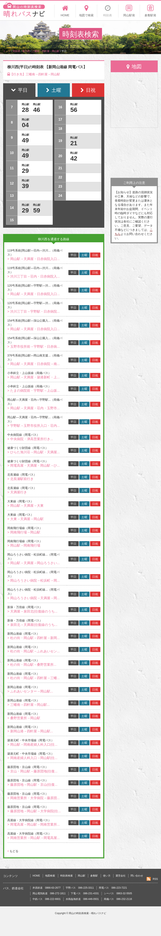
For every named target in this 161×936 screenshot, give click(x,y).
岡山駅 (81, 875)
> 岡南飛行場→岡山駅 (23, 532)
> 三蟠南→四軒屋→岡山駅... (28, 704)
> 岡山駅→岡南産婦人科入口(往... (32, 744)
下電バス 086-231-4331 (85, 893)
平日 (73, 255)
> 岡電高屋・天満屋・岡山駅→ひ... (33, 465)
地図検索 (50, 875)
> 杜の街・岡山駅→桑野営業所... (31, 664)
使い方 (107, 875)
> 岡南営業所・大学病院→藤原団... (33, 798)
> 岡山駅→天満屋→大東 (25, 505)
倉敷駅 (94, 875)
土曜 (84, 255)
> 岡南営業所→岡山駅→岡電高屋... (33, 838)
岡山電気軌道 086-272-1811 (49, 893)
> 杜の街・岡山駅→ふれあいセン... (33, 651)
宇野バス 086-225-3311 (80, 887)
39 (25, 185)
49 (25, 140)
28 (25, 109)
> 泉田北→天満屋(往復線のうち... (32, 625)
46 (36, 109)
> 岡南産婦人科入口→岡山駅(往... (32, 758)
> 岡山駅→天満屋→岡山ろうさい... (33, 563)
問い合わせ (137, 875)
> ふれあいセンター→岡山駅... (30, 691)
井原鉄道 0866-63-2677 (47, 887)
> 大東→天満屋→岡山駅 (25, 519)
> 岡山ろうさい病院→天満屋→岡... (33, 598)
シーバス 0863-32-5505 (118, 893)
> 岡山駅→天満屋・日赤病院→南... (33, 364)
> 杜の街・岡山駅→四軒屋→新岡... (33, 638)
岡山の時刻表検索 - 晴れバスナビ (87, 913)
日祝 (95, 255)
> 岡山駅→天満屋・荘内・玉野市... (33, 408)
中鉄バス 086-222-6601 (47, 899)
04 (25, 124)
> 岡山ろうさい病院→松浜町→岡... (33, 580)
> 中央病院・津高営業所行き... (30, 439)
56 (73, 109)
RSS (155, 879)
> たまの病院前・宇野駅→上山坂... (33, 390)
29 (25, 170)
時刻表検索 (66, 875)
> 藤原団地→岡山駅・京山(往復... (32, 784)
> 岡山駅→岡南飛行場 (23, 545)
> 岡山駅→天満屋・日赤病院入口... (33, 259)
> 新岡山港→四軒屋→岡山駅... (30, 731)
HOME (36, 875)
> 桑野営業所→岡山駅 (23, 718)
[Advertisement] (134, 153)
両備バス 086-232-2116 (118, 899)
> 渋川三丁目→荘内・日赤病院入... (33, 276)
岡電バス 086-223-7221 (113, 887)
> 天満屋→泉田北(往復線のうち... (32, 611)
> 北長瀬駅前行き (20, 479)
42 (73, 158)
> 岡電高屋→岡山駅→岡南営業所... (33, 824)
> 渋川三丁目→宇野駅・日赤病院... (33, 311)
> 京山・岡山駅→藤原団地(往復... (32, 771)
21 (73, 143)
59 (36, 210)
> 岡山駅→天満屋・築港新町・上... (33, 377)
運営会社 (121, 875)
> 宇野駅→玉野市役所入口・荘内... (33, 425)
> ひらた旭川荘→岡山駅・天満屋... (33, 452)
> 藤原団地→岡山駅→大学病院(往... (34, 811)
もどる (12, 851)
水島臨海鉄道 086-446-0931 (82, 899)
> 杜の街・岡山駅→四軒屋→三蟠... (33, 678)
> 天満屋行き (17, 492)
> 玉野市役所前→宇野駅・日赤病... (33, 346)
